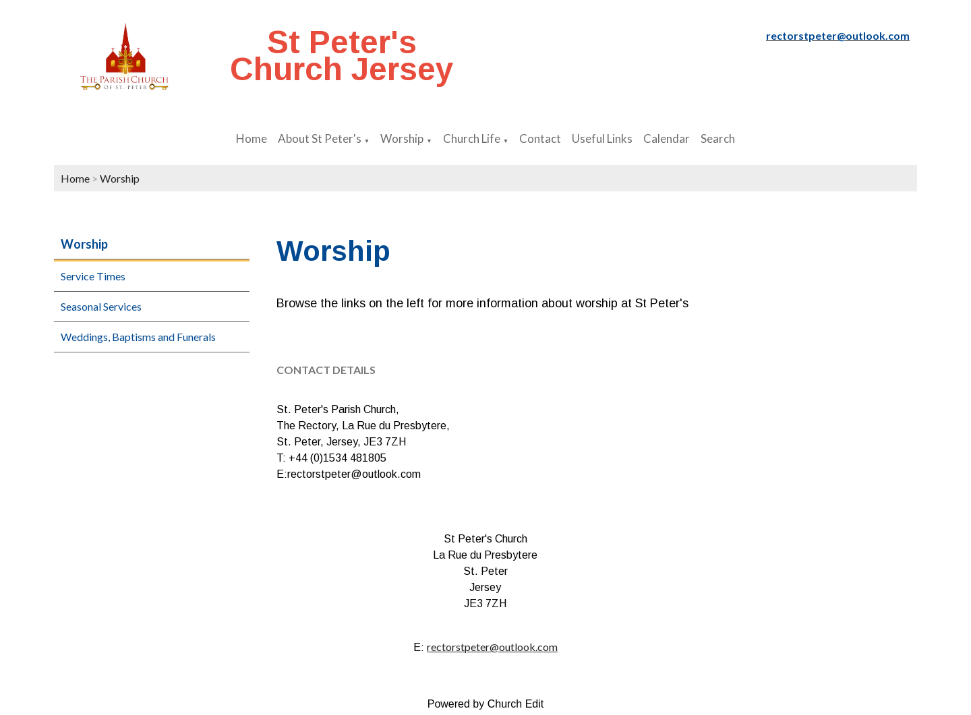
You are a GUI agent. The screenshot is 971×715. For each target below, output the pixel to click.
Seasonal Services (101, 306)
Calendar (666, 138)
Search (718, 138)
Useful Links (602, 138)
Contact (540, 138)
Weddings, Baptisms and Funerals (138, 336)
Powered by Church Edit (486, 704)
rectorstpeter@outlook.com (492, 646)
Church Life (471, 138)
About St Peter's (319, 138)
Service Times (93, 276)
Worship (401, 138)
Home (251, 138)
